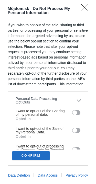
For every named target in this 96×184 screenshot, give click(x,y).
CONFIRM (30, 155)
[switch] (76, 112)
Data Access (48, 175)
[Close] (86, 9)
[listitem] (48, 100)
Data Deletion (19, 175)
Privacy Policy (77, 175)
